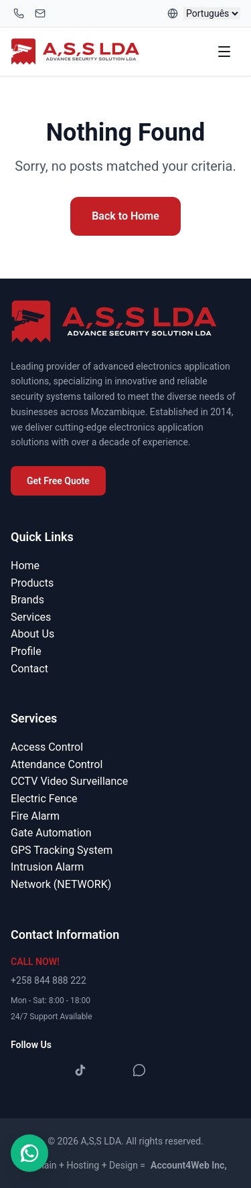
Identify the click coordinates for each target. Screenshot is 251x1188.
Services (31, 617)
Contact (29, 668)
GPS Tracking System (61, 850)
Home (25, 565)
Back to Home (125, 216)
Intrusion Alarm (47, 867)
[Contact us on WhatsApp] (29, 1153)
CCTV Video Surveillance (69, 781)
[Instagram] (51, 1070)
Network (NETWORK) (61, 884)
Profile (26, 651)
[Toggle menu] (225, 51)
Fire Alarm (35, 816)
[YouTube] (109, 1070)
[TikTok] (80, 1070)
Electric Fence (44, 798)
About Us (32, 633)
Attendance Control (56, 764)
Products (32, 583)
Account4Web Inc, (189, 1165)
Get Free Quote (58, 480)
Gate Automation (51, 832)
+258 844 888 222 (48, 980)
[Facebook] (21, 1070)
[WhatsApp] (139, 1070)
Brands (27, 599)
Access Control (47, 747)
